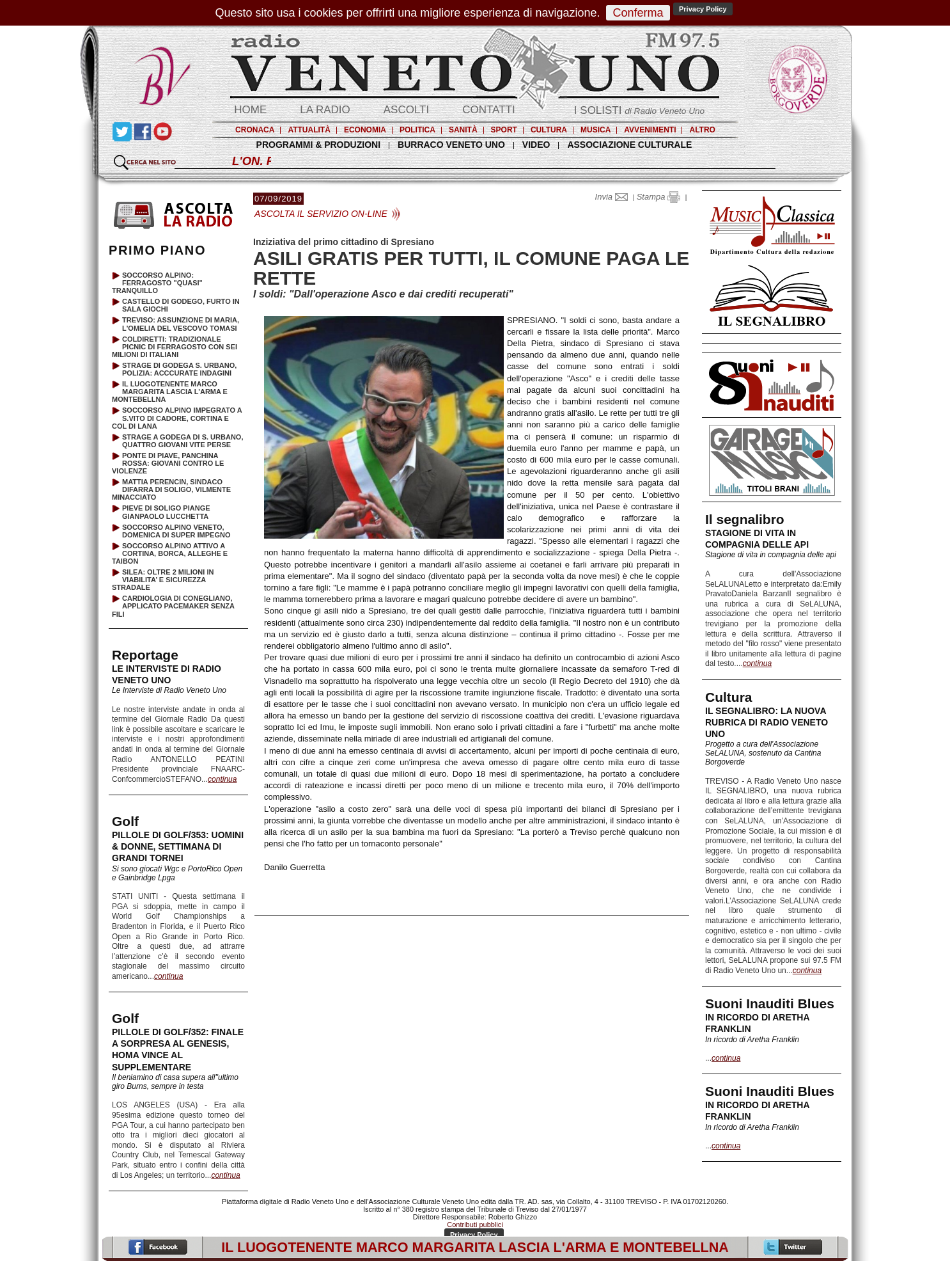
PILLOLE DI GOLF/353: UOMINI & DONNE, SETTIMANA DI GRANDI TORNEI (178, 846)
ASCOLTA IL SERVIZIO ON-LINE (320, 214)
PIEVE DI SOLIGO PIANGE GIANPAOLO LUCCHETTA (166, 511)
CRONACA (254, 129)
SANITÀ (463, 129)
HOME (250, 110)
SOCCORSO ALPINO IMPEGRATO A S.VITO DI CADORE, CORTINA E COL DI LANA (177, 417)
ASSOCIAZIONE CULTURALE (629, 144)
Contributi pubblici (474, 1224)
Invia (614, 197)
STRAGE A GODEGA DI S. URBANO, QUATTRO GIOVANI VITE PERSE (182, 440)
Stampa (658, 197)
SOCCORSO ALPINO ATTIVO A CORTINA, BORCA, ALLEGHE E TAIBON (170, 553)
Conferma (637, 12)
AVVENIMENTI (650, 129)
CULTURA (549, 129)
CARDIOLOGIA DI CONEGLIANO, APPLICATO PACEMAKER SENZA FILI (173, 605)
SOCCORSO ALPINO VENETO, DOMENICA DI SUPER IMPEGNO (176, 531)
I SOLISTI (639, 110)
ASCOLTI (406, 110)
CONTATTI (488, 110)
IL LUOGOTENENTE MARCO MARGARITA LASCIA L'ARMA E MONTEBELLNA (170, 391)
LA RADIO (325, 110)
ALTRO (702, 129)
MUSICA (595, 129)
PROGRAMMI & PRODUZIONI (318, 144)
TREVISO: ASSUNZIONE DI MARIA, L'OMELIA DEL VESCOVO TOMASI (180, 323)
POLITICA (417, 129)
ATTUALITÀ (309, 129)
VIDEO (536, 144)
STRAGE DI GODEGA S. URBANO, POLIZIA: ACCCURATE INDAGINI (179, 369)
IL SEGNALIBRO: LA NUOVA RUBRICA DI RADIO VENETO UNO (766, 722)
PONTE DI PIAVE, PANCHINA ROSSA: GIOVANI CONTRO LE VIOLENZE (168, 463)
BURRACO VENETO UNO (451, 144)
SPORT (504, 129)
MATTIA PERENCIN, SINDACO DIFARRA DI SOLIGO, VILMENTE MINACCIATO (171, 489)
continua (757, 663)
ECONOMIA (365, 129)
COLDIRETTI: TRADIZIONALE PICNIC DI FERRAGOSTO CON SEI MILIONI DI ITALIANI (174, 346)
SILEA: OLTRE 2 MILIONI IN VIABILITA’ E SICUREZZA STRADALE (163, 579)
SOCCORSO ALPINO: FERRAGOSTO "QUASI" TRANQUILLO (157, 282)
